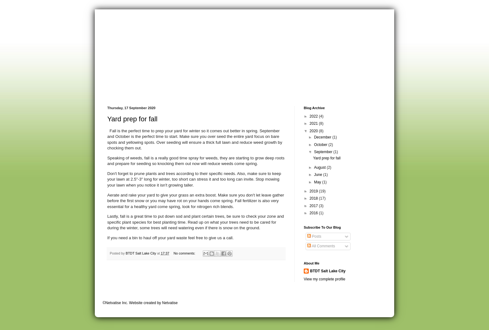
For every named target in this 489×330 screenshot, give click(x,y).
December (323, 137)
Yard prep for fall (132, 119)
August (320, 167)
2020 (314, 131)
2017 (314, 206)
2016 (314, 213)
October (321, 145)
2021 (314, 123)
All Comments (321, 246)
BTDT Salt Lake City (328, 271)
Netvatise (170, 303)
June (318, 174)
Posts (314, 236)
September (323, 152)
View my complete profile (324, 279)
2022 (314, 116)
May (318, 182)
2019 (314, 191)
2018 (314, 198)
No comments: (184, 253)
